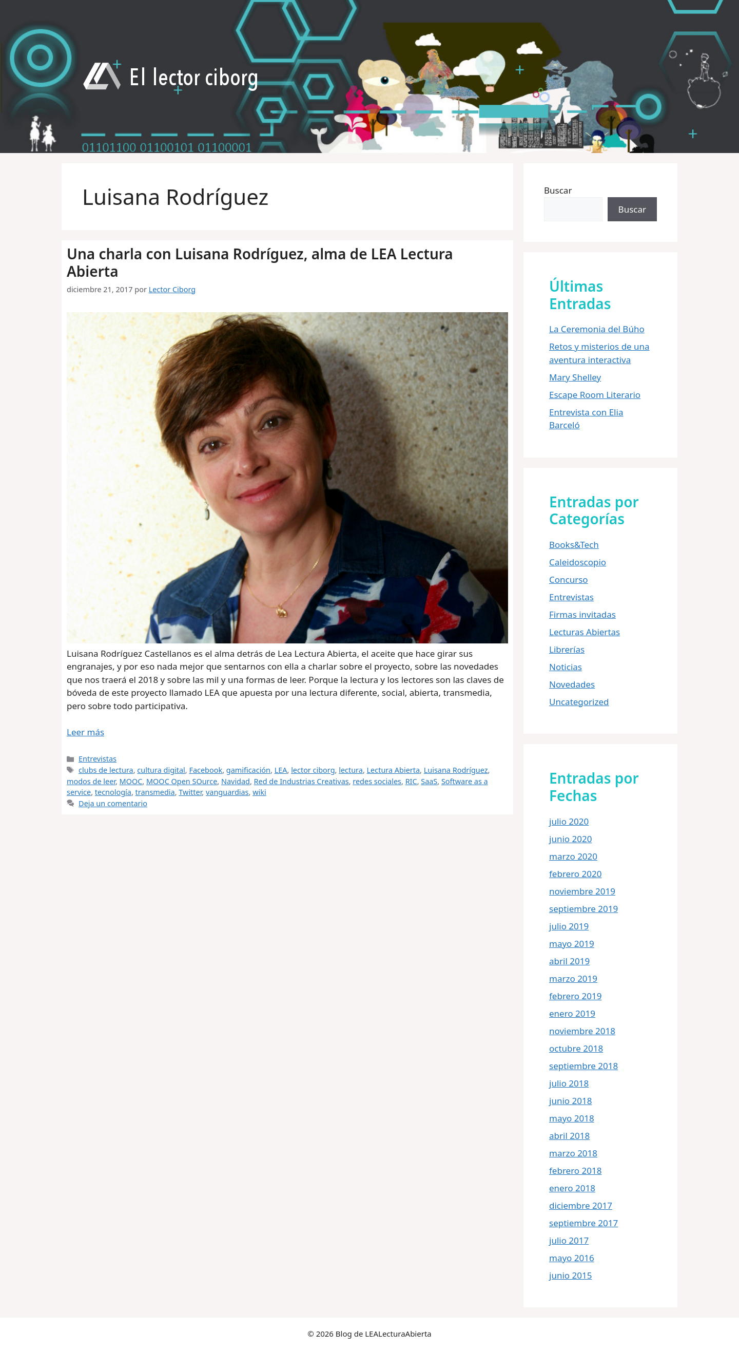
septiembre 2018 (583, 1066)
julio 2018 (569, 1083)
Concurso (568, 579)
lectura (351, 770)
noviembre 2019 (582, 891)
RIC (411, 781)
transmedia (155, 792)
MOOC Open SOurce (181, 781)
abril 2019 (569, 961)
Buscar (558, 190)
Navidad (235, 781)
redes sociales (377, 781)
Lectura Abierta (393, 770)
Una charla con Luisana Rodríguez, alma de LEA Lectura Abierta (260, 262)
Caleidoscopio (577, 562)
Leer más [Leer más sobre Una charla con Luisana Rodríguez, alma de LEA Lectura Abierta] (85, 732)
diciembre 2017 (580, 1205)
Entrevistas (97, 759)
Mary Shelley (575, 377)
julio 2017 (569, 1240)
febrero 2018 (575, 1170)
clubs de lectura (106, 770)
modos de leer (91, 781)
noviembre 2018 (582, 1031)
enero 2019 (572, 1013)
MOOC (131, 781)
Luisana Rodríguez (456, 770)
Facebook (205, 770)
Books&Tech (574, 544)
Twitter (190, 792)
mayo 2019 (571, 943)
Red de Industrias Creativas (301, 781)
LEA (281, 770)
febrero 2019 (575, 996)
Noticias (565, 667)
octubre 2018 (576, 1048)
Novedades (572, 684)
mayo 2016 (571, 1258)
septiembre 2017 (583, 1223)
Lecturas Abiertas (584, 632)
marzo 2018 (573, 1153)
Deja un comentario (113, 803)
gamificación (248, 770)
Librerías (567, 649)
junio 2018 (570, 1101)
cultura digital (161, 770)
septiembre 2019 (583, 909)
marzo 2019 (573, 978)
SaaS (429, 781)
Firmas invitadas (582, 614)
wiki (259, 792)
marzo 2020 (573, 856)
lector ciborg (313, 770)
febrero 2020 (575, 874)
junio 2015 (570, 1275)
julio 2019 (569, 926)
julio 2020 (569, 821)
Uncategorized (579, 702)
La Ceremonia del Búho (597, 329)
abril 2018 (569, 1136)
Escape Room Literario (594, 395)
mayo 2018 (571, 1118)
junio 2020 (570, 839)
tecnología (113, 792)
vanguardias (227, 792)
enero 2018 (572, 1188)
